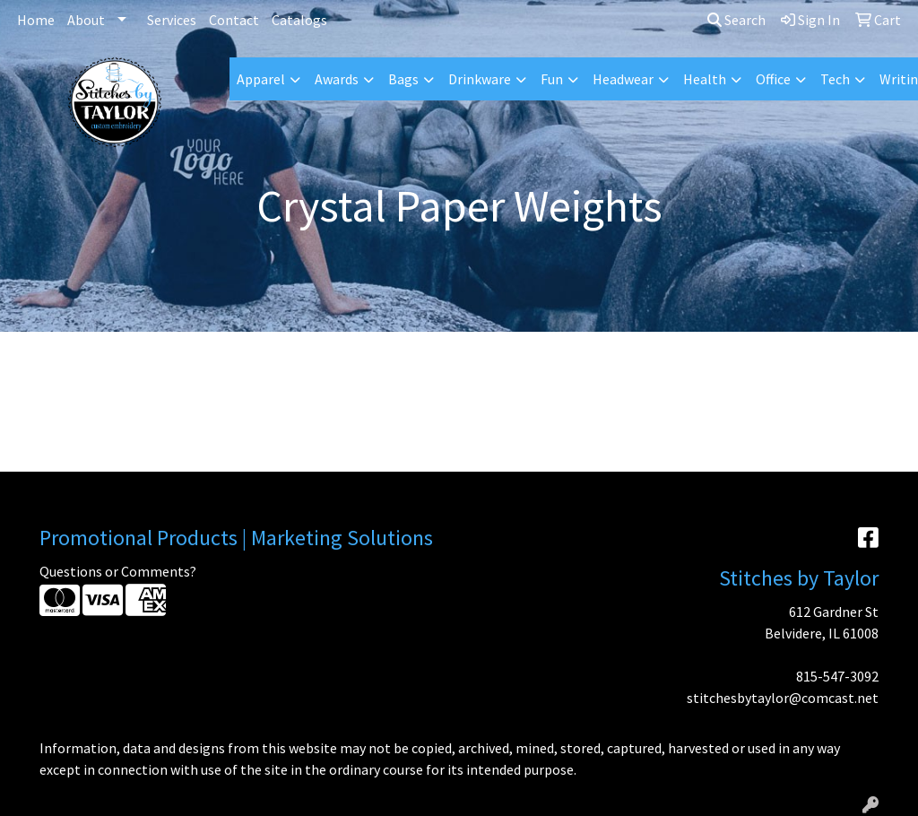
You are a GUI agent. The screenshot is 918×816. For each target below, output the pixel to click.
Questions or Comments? (117, 571)
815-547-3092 (837, 676)
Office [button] (773, 79)
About (86, 20)
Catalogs (299, 20)
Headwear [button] (623, 79)
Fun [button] (552, 79)
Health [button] (704, 79)
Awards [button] (337, 79)
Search (736, 20)
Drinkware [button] (479, 79)
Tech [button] (835, 79)
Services (171, 20)
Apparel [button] (261, 79)
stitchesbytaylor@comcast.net (783, 698)
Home (36, 20)
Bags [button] (403, 79)
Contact (234, 20)
